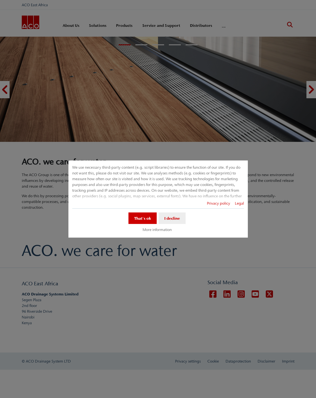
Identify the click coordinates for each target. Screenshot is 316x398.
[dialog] (158, 199)
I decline (172, 218)
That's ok (142, 218)
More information (157, 229)
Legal (239, 203)
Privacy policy (218, 203)
